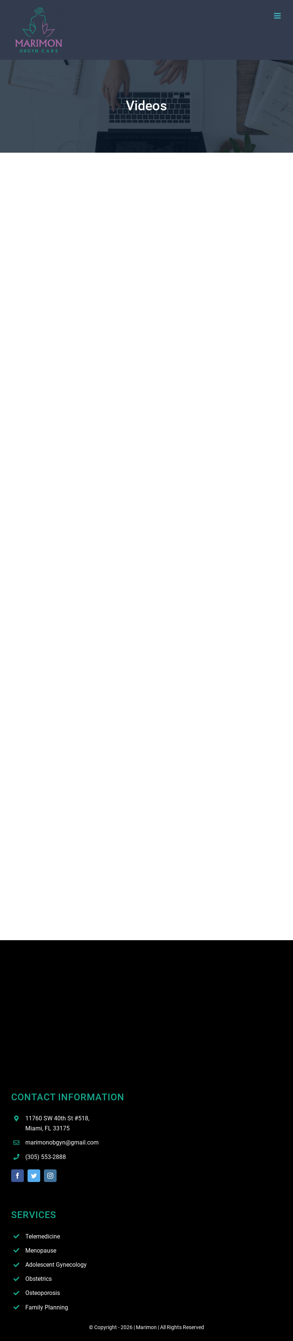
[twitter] (34, 1175)
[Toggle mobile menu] (278, 16)
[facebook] (17, 1175)
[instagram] (50, 1175)
